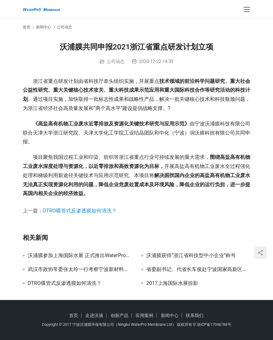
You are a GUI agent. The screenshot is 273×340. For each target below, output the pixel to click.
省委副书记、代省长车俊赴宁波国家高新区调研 (198, 269)
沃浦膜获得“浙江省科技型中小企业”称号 (191, 255)
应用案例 (144, 315)
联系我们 (194, 315)
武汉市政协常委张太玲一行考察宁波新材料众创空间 (80, 269)
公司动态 (115, 61)
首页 (26, 27)
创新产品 (119, 315)
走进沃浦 (94, 315)
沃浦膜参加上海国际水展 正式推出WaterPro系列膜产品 (80, 255)
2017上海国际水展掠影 (172, 283)
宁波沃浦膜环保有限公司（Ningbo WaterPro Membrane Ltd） (124, 324)
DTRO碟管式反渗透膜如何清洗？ (80, 211)
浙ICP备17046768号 (214, 324)
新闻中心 (170, 315)
